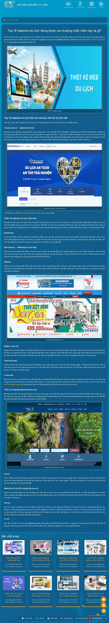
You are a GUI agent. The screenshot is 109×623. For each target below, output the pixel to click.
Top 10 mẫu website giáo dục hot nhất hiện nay (95, 560)
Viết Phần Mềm (68, 7)
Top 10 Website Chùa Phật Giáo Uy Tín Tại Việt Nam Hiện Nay (41, 595)
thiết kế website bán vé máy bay (31, 213)
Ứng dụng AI (92, 7)
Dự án (101, 7)
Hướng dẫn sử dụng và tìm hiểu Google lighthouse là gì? (13, 595)
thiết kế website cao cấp (14, 384)
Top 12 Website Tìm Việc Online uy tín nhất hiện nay (95, 595)
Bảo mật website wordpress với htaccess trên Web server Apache (13, 561)
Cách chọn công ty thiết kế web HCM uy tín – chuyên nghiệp (41, 560)
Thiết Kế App (80, 7)
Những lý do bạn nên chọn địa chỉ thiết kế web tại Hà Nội (68, 560)
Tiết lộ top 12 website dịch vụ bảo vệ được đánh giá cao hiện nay (68, 595)
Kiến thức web (13, 20)
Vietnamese (95, 618)
